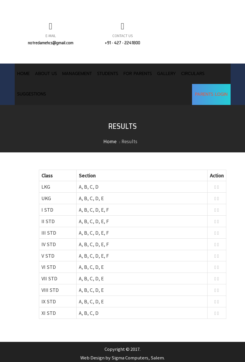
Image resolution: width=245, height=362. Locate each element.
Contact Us (122, 35)
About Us (46, 73)
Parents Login (211, 94)
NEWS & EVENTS (131, 6)
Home (23, 73)
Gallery (166, 73)
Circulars (192, 73)
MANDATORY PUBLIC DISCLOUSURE (65, 6)
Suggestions (31, 94)
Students (107, 73)
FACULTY (168, 6)
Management (77, 73)
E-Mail (50, 35)
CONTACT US (201, 6)
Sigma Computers (129, 358)
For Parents (138, 73)
